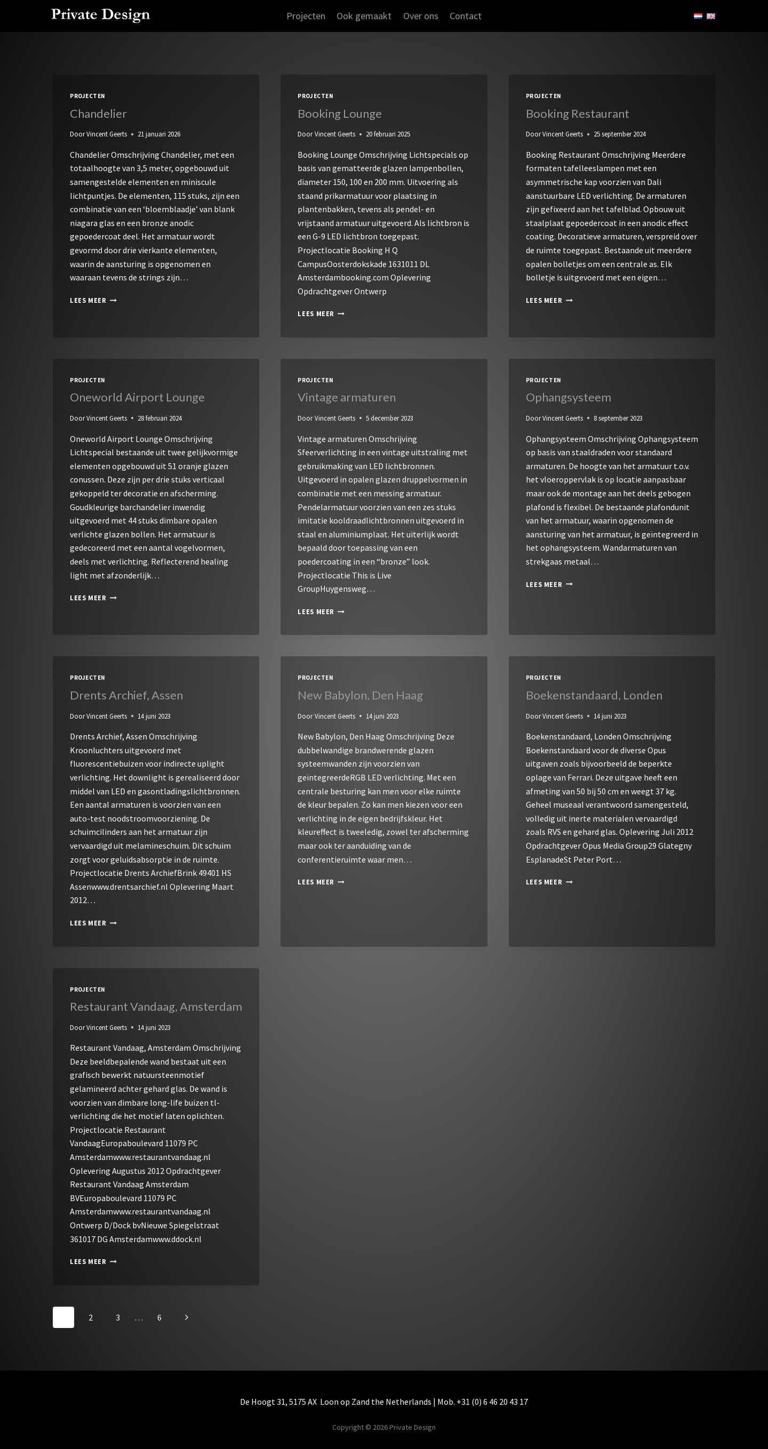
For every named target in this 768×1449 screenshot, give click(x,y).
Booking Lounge (340, 113)
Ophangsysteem (568, 397)
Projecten (305, 16)
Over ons (420, 16)
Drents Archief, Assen (126, 695)
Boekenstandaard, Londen (594, 695)
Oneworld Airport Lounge (137, 397)
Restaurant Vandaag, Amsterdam (156, 1006)
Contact (466, 16)
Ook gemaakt (364, 16)
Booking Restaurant (577, 113)
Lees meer (93, 300)
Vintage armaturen (347, 397)
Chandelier (98, 113)
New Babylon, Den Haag (360, 695)
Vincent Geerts (106, 134)
